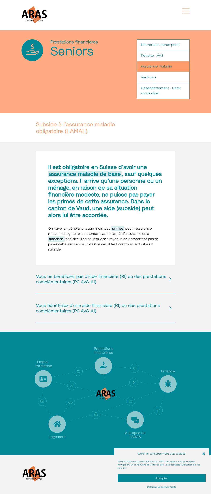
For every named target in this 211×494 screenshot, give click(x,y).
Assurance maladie (156, 66)
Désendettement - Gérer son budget (161, 90)
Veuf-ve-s (148, 77)
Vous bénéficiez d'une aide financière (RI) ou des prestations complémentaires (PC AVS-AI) (102, 308)
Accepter (162, 478)
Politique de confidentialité (161, 487)
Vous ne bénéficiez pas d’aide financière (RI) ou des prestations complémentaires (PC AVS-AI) (102, 279)
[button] (204, 454)
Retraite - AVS (152, 56)
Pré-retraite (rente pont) (160, 45)
